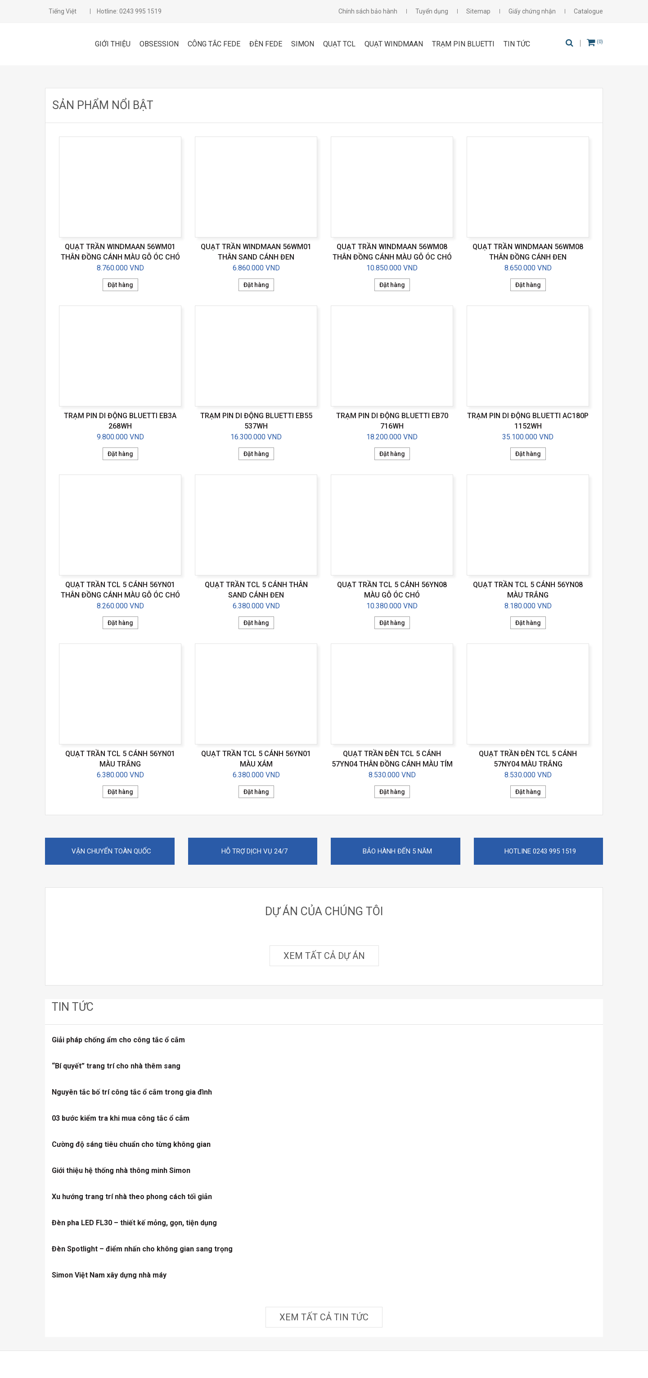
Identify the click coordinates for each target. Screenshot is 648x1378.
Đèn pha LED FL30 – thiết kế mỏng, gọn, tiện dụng (134, 1222)
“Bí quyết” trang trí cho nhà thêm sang (116, 1066)
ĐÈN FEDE (265, 44)
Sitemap (478, 11)
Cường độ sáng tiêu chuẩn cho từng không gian (131, 1144)
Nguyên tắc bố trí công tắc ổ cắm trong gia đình (132, 1092)
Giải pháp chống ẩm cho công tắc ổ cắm (118, 1040)
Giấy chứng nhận (532, 11)
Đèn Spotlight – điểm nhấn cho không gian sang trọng (142, 1249)
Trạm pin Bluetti (463, 44)
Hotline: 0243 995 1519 (129, 11)
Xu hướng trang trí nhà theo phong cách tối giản (132, 1196)
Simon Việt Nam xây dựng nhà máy (109, 1275)
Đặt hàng (120, 284)
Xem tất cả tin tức (324, 1317)
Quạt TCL (339, 44)
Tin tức (517, 44)
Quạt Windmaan (393, 44)
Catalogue (588, 11)
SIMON (302, 44)
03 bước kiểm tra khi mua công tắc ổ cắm (120, 1118)
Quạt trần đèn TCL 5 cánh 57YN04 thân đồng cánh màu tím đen (392, 764)
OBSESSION (159, 44)
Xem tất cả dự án (324, 955)
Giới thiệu (112, 44)
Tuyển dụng (431, 11)
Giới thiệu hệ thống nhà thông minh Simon (121, 1170)
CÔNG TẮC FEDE (214, 44)
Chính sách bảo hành (367, 11)
